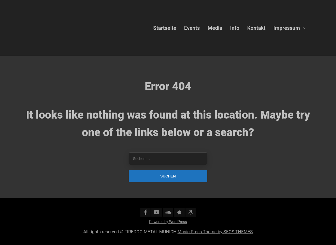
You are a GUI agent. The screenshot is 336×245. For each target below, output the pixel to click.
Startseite (164, 28)
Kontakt (256, 28)
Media (215, 28)
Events (192, 28)
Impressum (286, 28)
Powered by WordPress (168, 222)
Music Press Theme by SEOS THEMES (215, 231)
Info (234, 28)
